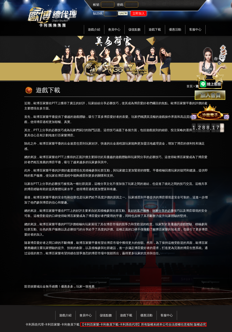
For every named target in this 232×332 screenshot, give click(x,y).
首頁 (190, 86)
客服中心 (195, 29)
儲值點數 (134, 29)
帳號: (96, 4)
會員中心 (114, 29)
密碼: (120, 4)
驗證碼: (98, 13)
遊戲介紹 (94, 29)
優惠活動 (175, 29)
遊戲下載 (155, 29)
